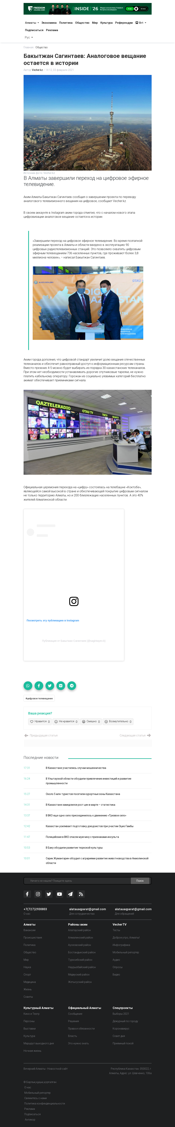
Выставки (30, 1028)
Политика (66, 22)
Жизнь (28, 989)
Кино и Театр (32, 1013)
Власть (72, 1036)
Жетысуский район (80, 982)
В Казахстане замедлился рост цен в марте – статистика (81, 805)
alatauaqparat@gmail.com (87, 909)
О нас (27, 914)
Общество (82, 22)
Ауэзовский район (79, 945)
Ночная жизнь (32, 1050)
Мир (95, 22)
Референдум (124, 22)
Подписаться (34, 30)
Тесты (116, 930)
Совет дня (119, 1036)
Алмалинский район (80, 937)
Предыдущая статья (41, 735)
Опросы (117, 967)
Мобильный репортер (126, 952)
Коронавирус (121, 1028)
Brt (139, 22)
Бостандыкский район (82, 952)
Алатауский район (79, 930)
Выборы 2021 (121, 1013)
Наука (27, 967)
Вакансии (29, 930)
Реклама (52, 30)
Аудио (116, 960)
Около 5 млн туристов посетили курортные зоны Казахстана (83, 794)
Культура (106, 22)
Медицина (30, 982)
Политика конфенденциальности (44, 1103)
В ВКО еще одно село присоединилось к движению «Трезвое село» (87, 815)
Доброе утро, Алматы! (126, 937)
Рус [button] (28, 37)
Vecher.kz (37, 70)
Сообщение (75, 1013)
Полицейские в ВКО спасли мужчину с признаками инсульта (83, 837)
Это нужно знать (78, 1043)
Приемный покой (123, 1043)
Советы (28, 997)
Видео (116, 974)
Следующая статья (135, 735)
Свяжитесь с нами (35, 1098)
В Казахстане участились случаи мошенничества (76, 768)
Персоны (29, 1021)
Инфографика (121, 945)
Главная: (29, 47)
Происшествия (33, 937)
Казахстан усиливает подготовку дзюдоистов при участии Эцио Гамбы (90, 826)
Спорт (27, 974)
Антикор (29, 1119)
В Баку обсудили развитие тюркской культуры (74, 848)
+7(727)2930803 (35, 909)
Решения (73, 1021)
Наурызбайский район (82, 967)
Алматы (31, 22)
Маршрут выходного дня (39, 1043)
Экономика (49, 22)
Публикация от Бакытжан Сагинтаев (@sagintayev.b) (74, 640)
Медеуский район (78, 974)
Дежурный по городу (125, 1021)
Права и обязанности (81, 1028)
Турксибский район (80, 960)
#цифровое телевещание (39, 698)
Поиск (140, 881)
